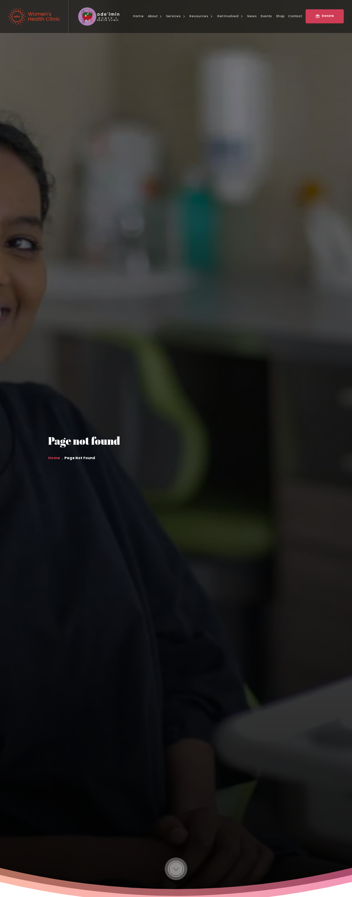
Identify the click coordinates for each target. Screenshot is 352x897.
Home (54, 461)
